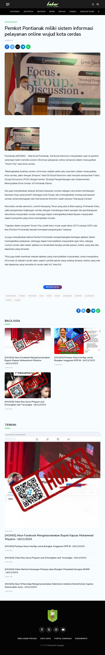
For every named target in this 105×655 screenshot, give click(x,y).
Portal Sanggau (63, 638)
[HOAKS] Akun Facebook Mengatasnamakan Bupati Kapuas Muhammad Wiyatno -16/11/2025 (27, 360)
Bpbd (52, 11)
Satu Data (45, 638)
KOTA (42, 296)
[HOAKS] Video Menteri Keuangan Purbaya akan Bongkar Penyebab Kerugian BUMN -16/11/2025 (47, 571)
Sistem (9, 300)
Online (57, 296)
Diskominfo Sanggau (55, 645)
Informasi (32, 296)
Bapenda (15, 11)
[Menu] (8, 4)
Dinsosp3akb (87, 11)
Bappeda (28, 11)
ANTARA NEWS (52, 287)
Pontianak (89, 296)
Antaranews (11, 22)
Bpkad (62, 11)
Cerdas (22, 296)
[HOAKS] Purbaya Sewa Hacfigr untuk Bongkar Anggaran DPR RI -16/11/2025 (74, 359)
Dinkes (72, 11)
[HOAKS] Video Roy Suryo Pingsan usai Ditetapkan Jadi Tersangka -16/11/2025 (25, 403)
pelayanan (67, 296)
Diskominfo (81, 638)
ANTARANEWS (11, 296)
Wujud (17, 300)
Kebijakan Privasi (27, 638)
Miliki (49, 296)
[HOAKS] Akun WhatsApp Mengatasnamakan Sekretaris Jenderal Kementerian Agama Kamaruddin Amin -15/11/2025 (49, 585)
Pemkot (78, 296)
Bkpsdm (41, 11)
